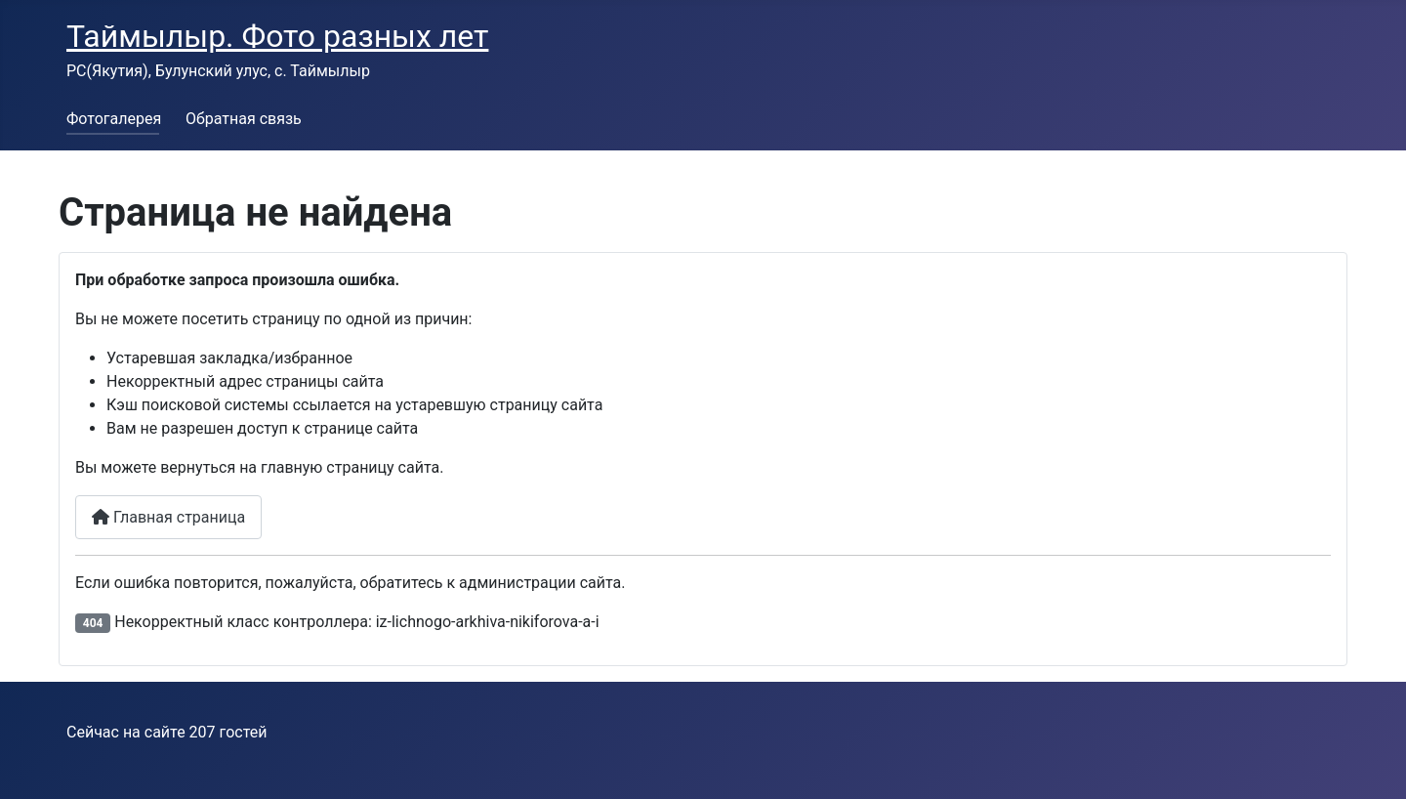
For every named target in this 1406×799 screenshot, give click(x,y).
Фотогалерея (113, 118)
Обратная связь (244, 118)
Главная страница (168, 517)
